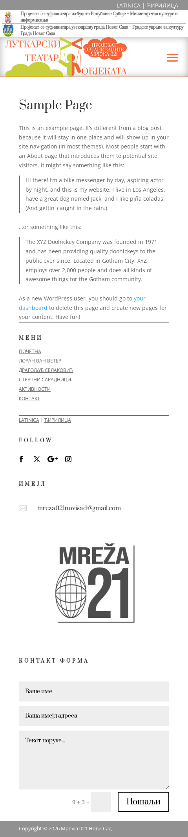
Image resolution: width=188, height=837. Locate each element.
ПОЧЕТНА (30, 351)
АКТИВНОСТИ (35, 389)
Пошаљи (143, 802)
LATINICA (129, 5)
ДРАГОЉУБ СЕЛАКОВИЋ (46, 370)
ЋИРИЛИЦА (162, 5)
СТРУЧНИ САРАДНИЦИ (45, 379)
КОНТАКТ (29, 398)
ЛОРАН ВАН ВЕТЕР (40, 360)
